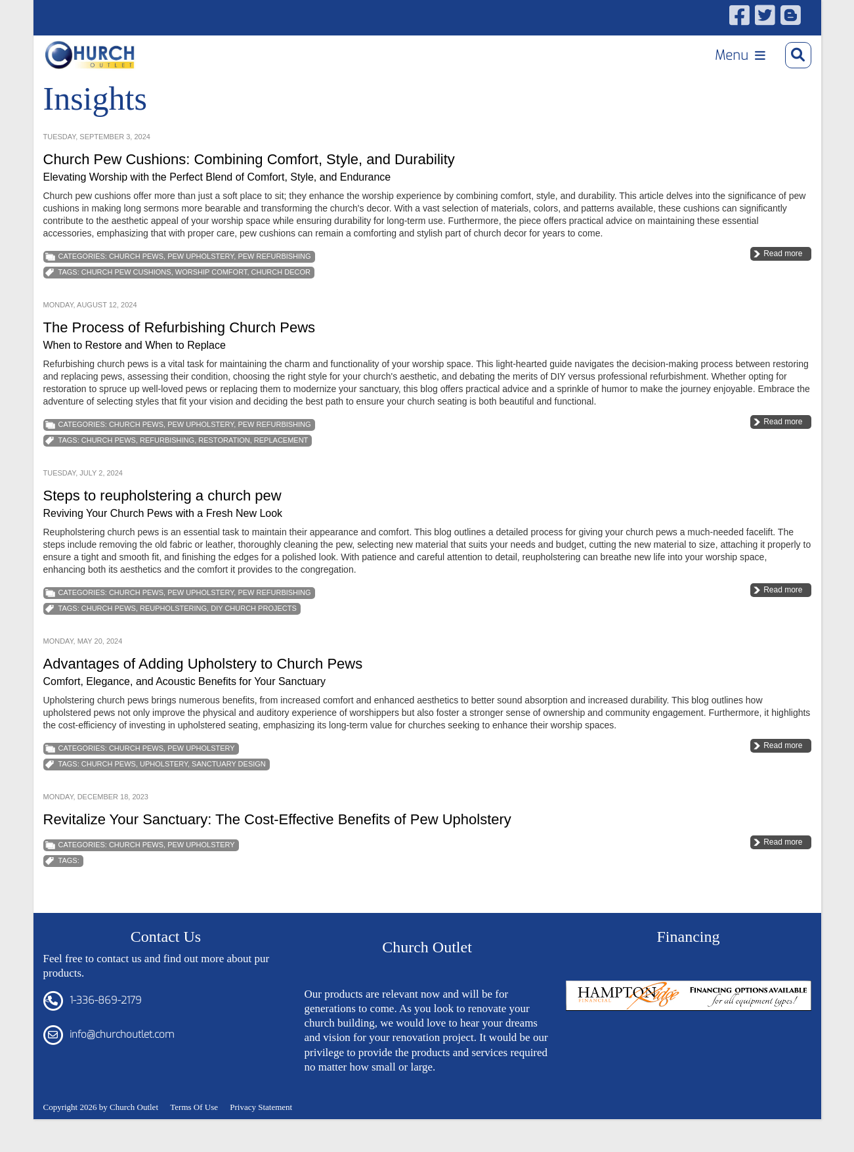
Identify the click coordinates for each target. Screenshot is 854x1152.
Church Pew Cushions (126, 299)
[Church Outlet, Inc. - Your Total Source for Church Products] (100, 59)
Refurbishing (167, 468)
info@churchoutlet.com (122, 1062)
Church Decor (280, 299)
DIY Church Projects (254, 636)
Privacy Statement (261, 1134)
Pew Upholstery (200, 284)
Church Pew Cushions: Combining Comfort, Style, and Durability (249, 187)
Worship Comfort (211, 299)
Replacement (281, 468)
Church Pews (136, 284)
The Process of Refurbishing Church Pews (179, 355)
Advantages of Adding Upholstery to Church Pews (203, 691)
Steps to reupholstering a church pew (162, 523)
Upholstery (164, 791)
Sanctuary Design (229, 791)
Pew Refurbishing (274, 284)
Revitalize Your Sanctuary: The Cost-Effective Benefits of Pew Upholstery (277, 847)
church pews (108, 468)
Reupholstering (173, 636)
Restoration (223, 468)
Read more (782, 281)
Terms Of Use (194, 1134)
